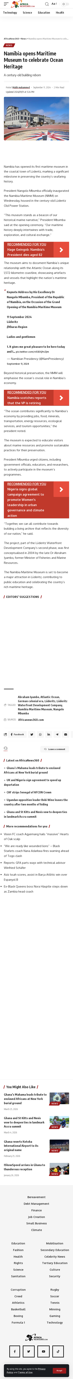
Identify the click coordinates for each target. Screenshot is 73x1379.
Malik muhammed (21, 87)
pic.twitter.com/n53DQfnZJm (32, 351)
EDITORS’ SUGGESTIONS (22, 596)
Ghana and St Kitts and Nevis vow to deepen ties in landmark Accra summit (24, 1122)
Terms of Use (25, 1372)
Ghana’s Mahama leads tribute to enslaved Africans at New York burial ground (25, 1099)
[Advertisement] (36, 25)
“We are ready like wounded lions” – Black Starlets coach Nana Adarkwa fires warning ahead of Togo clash (36, 851)
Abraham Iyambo (28, 697)
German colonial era (30, 701)
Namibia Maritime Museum (35, 709)
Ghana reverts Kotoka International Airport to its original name (21, 1146)
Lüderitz (50, 701)
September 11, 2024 (18, 363)
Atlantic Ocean (49, 697)
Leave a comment (54, 749)
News (9, 45)
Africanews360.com (31, 719)
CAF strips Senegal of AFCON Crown (29, 792)
